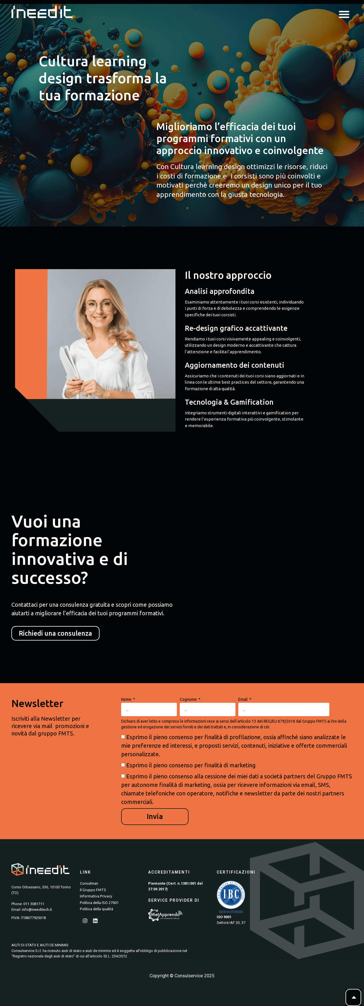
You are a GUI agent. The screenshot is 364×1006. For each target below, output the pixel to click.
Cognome (189, 700)
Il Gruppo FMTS (93, 890)
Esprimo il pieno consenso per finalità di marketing (191, 765)
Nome (126, 700)
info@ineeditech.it (37, 910)
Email (243, 700)
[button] (344, 14)
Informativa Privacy (96, 897)
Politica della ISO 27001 (99, 903)
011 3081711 (33, 904)
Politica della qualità (96, 909)
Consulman (89, 884)
